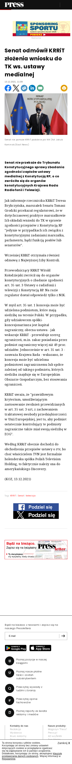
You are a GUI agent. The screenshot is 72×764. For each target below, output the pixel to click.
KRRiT (13, 495)
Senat (21, 495)
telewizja (31, 495)
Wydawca (16, 732)
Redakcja (15, 729)
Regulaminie (8, 759)
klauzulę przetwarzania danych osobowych (32, 755)
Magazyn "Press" (57, 729)
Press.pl (52, 732)
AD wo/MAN (55, 736)
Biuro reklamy (18, 736)
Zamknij (64, 743)
